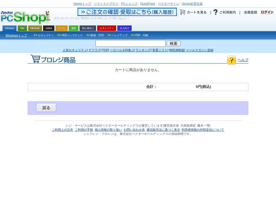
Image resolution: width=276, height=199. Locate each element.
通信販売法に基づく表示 (163, 129)
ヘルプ (243, 60)
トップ (82, 3)
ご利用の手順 (84, 129)
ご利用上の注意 (62, 129)
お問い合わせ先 (134, 129)
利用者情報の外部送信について (203, 129)
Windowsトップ (16, 35)
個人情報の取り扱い (108, 129)
